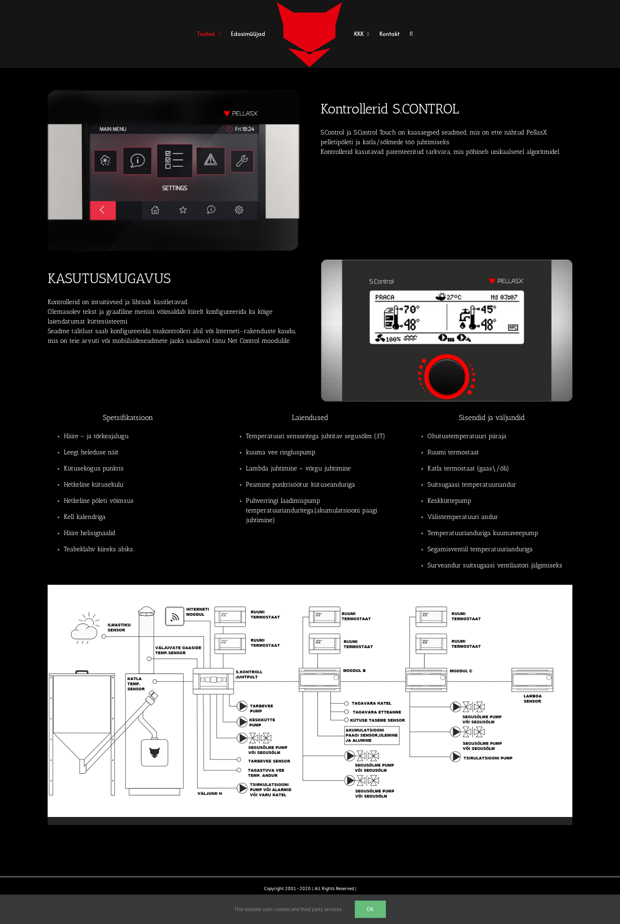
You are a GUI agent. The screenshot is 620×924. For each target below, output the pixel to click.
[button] (411, 34)
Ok (370, 909)
